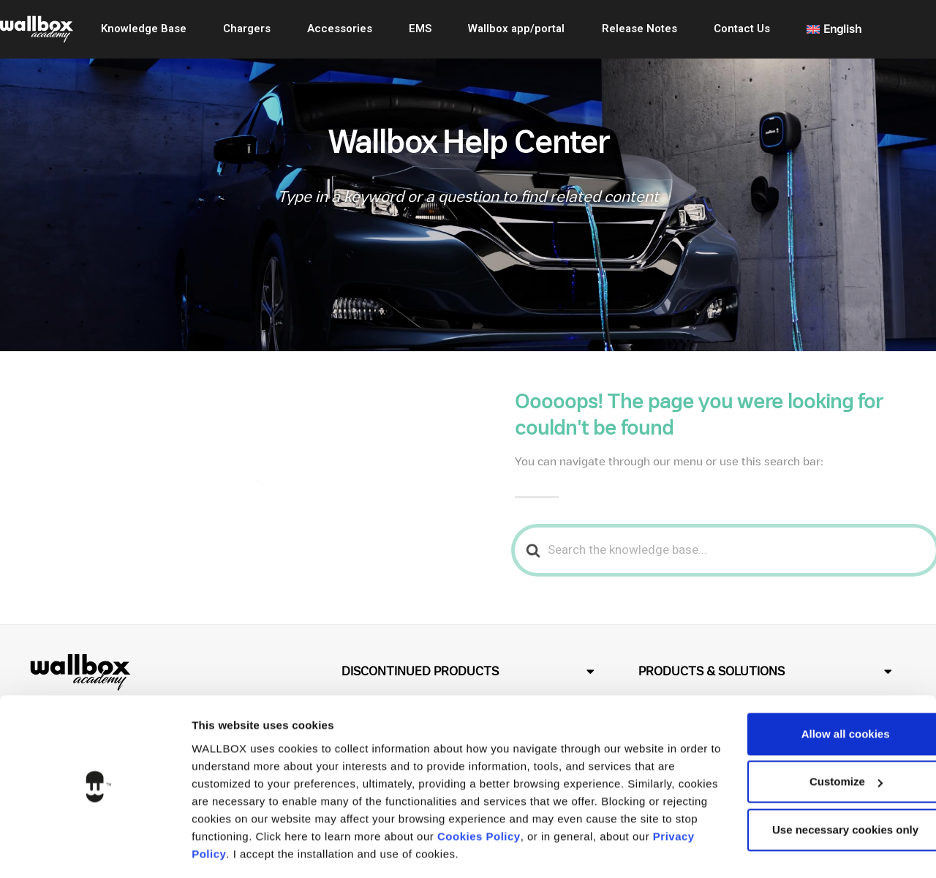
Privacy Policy (331, 809)
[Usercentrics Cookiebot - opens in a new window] (95, 849)
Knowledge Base (143, 28)
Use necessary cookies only (814, 784)
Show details (226, 849)
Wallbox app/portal (516, 28)
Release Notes (639, 28)
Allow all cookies (814, 689)
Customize (814, 736)
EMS (420, 28)
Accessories (339, 28)
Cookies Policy (593, 791)
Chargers (247, 28)
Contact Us (742, 28)
